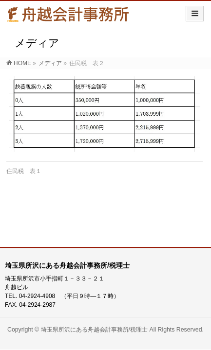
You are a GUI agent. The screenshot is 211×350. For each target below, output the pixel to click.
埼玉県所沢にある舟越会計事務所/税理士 (94, 329)
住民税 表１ (23, 171)
